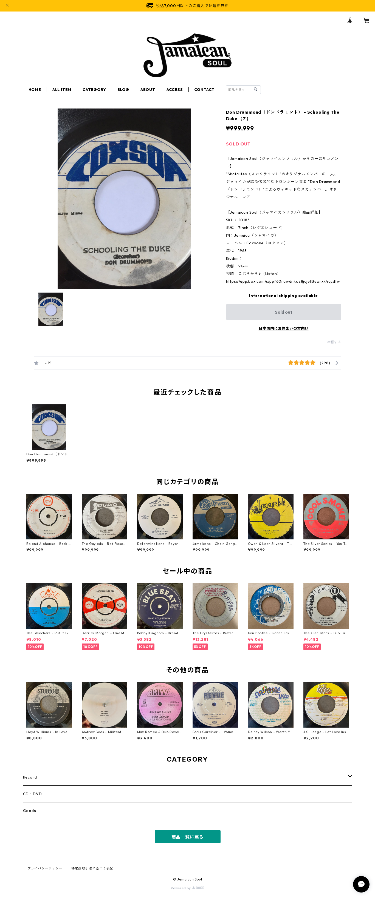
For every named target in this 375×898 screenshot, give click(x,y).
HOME (35, 89)
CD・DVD (32, 793)
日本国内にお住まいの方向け (284, 328)
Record (30, 777)
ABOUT (147, 89)
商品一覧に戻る (187, 837)
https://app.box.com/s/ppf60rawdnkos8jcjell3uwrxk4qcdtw (283, 281)
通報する (334, 342)
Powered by (187, 888)
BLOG (123, 89)
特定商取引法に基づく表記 (92, 868)
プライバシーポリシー (45, 868)
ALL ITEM (61, 89)
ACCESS (175, 89)
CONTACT (204, 89)
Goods (29, 810)
